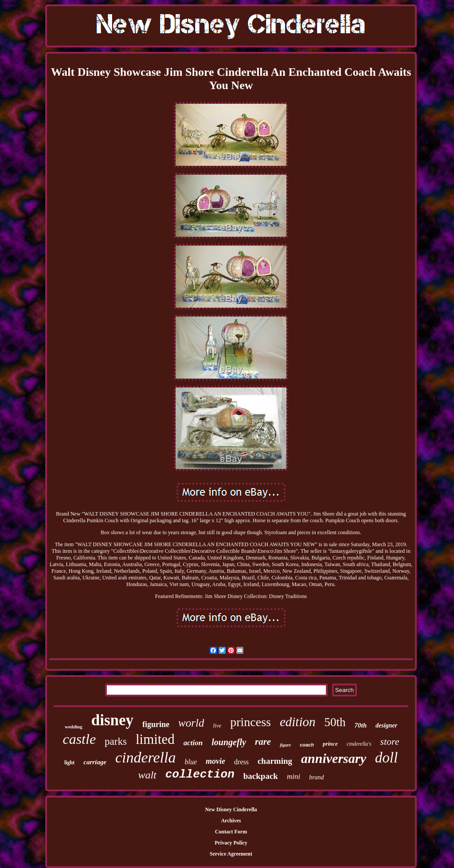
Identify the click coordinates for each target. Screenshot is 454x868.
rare (263, 741)
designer (386, 725)
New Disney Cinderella (231, 809)
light (69, 762)
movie (215, 761)
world (191, 723)
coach (307, 744)
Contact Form (231, 832)
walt (147, 775)
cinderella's (359, 744)
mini (293, 776)
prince (330, 743)
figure (285, 745)
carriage (94, 762)
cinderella (145, 757)
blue (191, 762)
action (193, 743)
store (389, 741)
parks (116, 741)
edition (298, 722)
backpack (260, 776)
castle (79, 739)
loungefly (228, 742)
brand (316, 777)
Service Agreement (231, 854)
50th (334, 722)
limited (155, 739)
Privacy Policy (231, 843)
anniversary (333, 758)
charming (275, 761)
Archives (231, 820)
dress (241, 762)
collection (200, 774)
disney (112, 720)
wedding (73, 726)
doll (386, 758)
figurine (155, 724)
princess (250, 722)
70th (361, 725)
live (217, 725)
